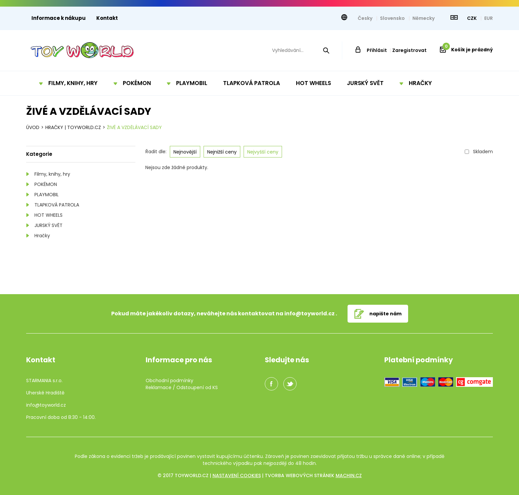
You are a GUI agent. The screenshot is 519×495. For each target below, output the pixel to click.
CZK (472, 18)
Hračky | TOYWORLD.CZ (73, 127)
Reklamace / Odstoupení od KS (182, 387)
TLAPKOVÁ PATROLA (56, 205)
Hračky (42, 235)
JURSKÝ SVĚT (48, 225)
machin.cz (349, 475)
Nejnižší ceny (222, 152)
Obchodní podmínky (169, 380)
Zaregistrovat (409, 50)
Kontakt (107, 18)
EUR (488, 18)
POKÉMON (45, 184)
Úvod (32, 127)
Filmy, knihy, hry (52, 174)
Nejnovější (185, 152)
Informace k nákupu (58, 18)
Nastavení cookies (236, 475)
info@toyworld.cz (309, 313)
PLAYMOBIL (46, 194)
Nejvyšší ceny (262, 152)
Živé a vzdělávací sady (134, 127)
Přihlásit (377, 50)
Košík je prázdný (468, 49)
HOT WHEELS (48, 215)
